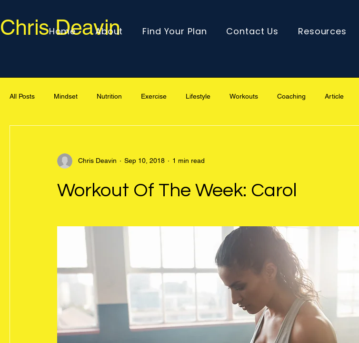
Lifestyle (198, 96)
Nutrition (109, 96)
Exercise (154, 96)
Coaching (291, 96)
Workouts (243, 96)
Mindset (66, 96)
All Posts (22, 96)
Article (334, 96)
